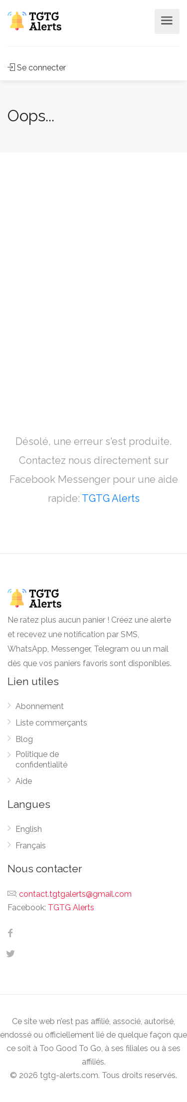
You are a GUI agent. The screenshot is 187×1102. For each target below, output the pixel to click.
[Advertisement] (93, 280)
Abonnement (39, 706)
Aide (23, 781)
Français (30, 845)
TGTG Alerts (111, 498)
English (28, 829)
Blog (24, 739)
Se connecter (36, 67)
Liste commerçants (51, 723)
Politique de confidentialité (41, 759)
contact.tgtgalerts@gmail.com (75, 894)
